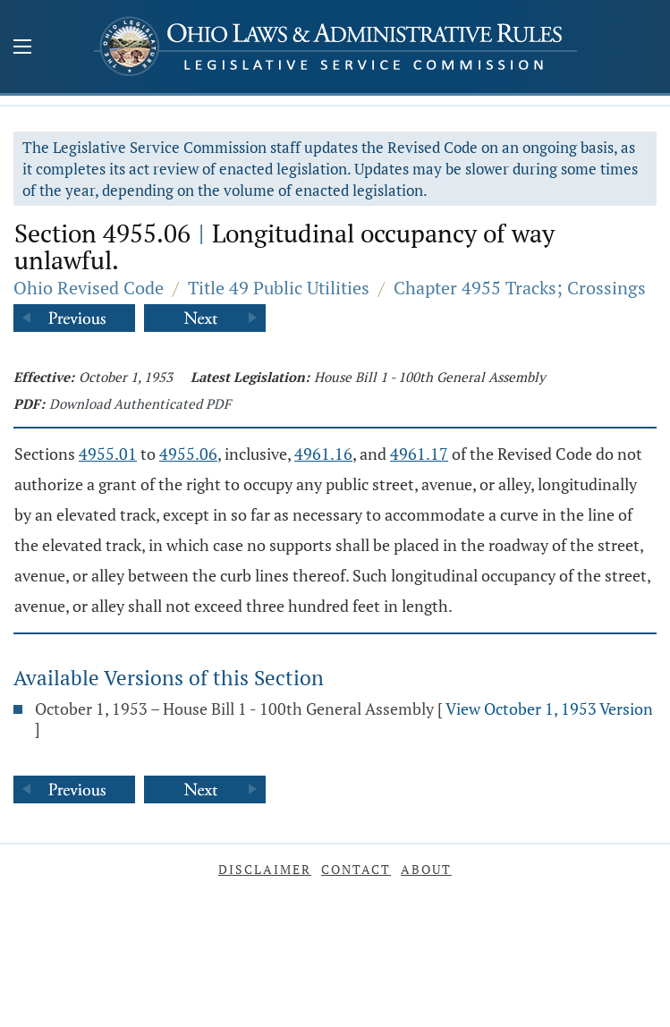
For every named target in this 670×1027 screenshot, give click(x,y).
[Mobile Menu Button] (22, 48)
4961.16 (323, 453)
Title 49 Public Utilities (278, 288)
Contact (356, 869)
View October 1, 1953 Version (549, 708)
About (426, 869)
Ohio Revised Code (88, 288)
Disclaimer (264, 869)
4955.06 (188, 453)
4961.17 (419, 453)
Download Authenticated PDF (140, 403)
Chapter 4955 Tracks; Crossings (520, 288)
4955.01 (108, 453)
